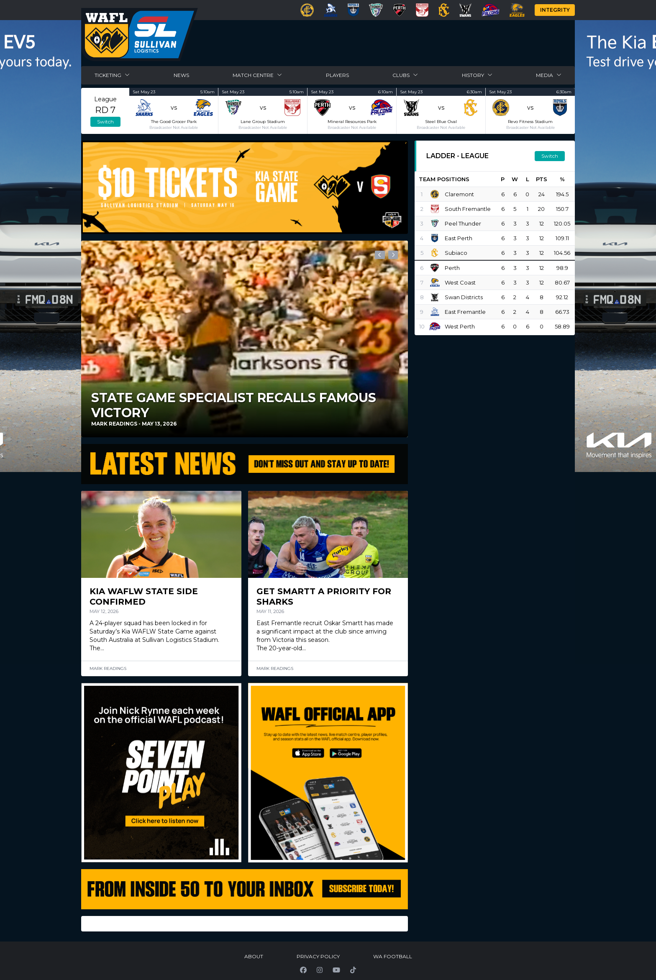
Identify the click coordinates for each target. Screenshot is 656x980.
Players (337, 75)
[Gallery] (244, 340)
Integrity (555, 10)
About (253, 956)
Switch (105, 121)
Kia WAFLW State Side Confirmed (145, 596)
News (181, 75)
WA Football (392, 956)
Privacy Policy (318, 956)
